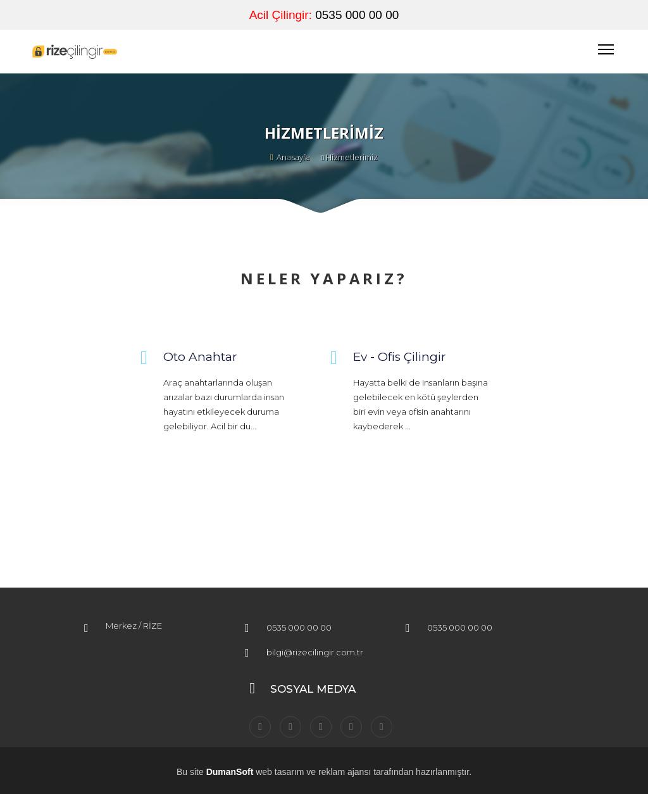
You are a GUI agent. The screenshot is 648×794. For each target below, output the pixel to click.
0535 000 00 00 (357, 15)
